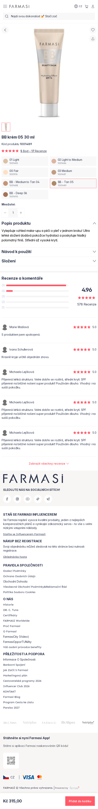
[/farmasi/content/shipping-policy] (14, 571)
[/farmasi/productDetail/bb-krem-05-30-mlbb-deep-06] (25, 194)
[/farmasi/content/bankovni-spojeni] (14, 664)
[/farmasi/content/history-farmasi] (8, 604)
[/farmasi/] (19, 6)
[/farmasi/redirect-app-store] (11, 761)
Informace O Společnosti (19, 659)
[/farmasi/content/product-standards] (10, 615)
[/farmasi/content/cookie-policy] (19, 592)
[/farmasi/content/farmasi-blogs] (11, 697)
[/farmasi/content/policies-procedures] (19, 576)
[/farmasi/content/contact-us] (9, 691)
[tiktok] (38, 499)
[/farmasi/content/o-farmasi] (10, 631)
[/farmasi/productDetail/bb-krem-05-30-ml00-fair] (25, 172)
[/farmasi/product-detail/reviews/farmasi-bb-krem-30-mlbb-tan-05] (49, 464)
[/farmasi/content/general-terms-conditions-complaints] (35, 586)
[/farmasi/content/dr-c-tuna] (10, 610)
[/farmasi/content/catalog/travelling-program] (22, 681)
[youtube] (28, 499)
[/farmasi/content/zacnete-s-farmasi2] (15, 670)
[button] (10, 777)
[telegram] (48, 499)
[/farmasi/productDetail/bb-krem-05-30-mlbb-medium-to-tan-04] (25, 183)
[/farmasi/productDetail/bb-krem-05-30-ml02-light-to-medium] (73, 161)
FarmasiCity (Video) (16, 636)
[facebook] (7, 499)
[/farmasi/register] (24, 534)
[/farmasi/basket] (87, 6)
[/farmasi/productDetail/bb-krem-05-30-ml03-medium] (73, 172)
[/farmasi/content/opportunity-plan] (15, 675)
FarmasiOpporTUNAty (17, 641)
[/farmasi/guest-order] (15, 557)
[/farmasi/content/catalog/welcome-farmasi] (22, 647)
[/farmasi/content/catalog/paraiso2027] (11, 707)
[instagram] (17, 499)
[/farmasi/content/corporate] (16, 620)
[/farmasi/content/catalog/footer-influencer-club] (16, 686)
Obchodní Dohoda (15, 581)
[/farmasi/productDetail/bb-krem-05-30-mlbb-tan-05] (73, 183)
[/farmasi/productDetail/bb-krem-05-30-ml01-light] (25, 161)
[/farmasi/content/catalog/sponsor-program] (18, 702)
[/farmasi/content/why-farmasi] (11, 626)
